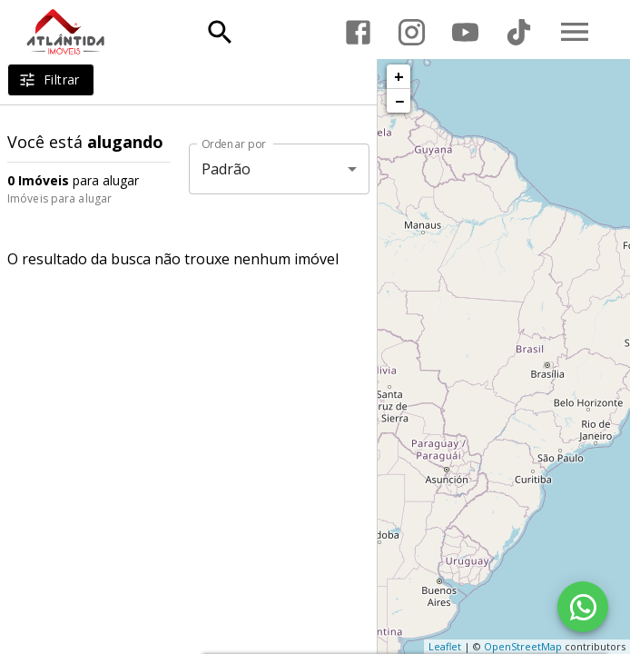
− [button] (399, 101)
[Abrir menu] (575, 32)
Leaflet (444, 646)
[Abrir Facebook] (358, 32)
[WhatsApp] (582, 606)
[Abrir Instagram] (412, 32)
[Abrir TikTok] (519, 32)
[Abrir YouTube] (465, 32)
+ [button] (399, 76)
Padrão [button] (226, 169)
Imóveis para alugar (59, 198)
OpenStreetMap (523, 646)
